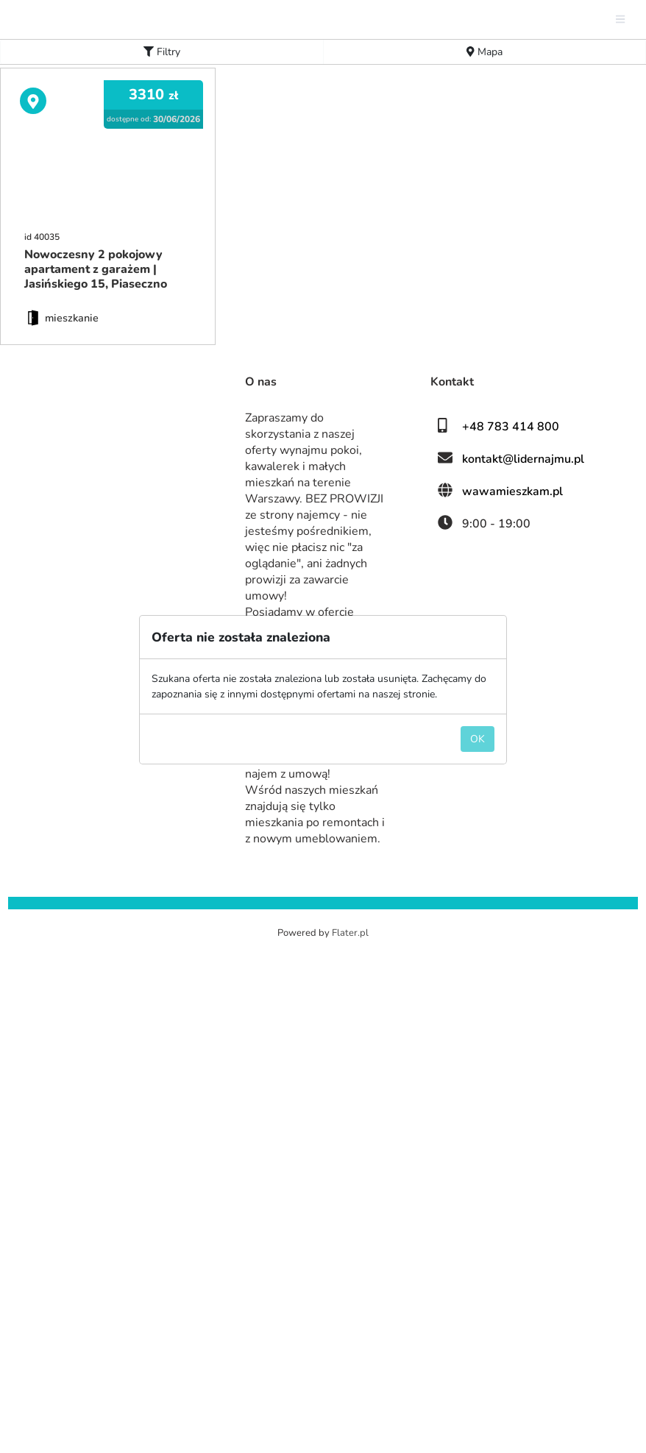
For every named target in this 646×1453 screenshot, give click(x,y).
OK (477, 776)
